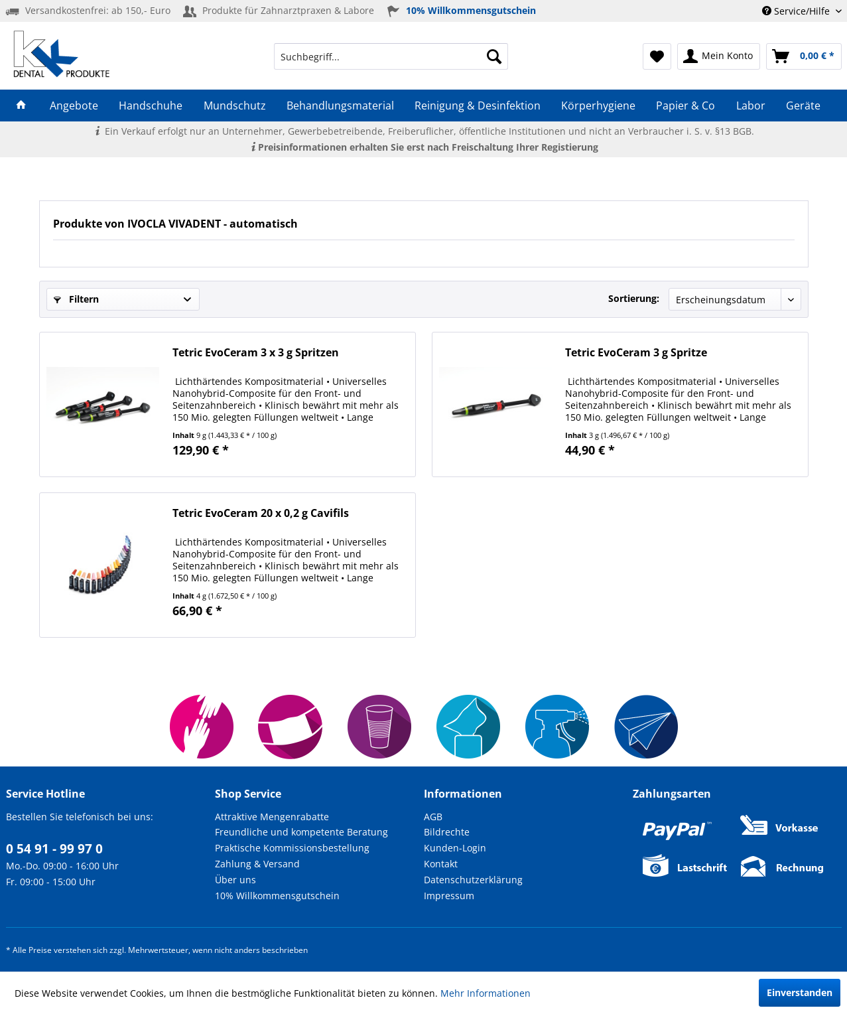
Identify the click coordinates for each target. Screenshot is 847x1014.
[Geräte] (802, 105)
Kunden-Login (455, 847)
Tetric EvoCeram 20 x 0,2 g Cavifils (260, 513)
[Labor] (750, 105)
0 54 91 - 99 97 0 (54, 848)
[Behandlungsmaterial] (340, 105)
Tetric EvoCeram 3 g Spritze (636, 353)
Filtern (76, 299)
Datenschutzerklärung (473, 879)
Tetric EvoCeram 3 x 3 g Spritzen (255, 353)
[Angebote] (74, 105)
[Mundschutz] (234, 105)
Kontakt (441, 863)
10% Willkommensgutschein (277, 895)
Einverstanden (799, 992)
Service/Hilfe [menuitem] (797, 11)
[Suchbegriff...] (391, 56)
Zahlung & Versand (257, 863)
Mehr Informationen (485, 993)
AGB (433, 816)
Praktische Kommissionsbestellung (292, 847)
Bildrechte (447, 832)
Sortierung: (633, 298)
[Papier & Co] (686, 105)
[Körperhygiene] (598, 105)
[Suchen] (494, 56)
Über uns (235, 879)
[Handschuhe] (151, 105)
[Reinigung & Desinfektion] (477, 105)
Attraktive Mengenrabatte (272, 816)
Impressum (449, 895)
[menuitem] (391, 56)
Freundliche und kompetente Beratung (301, 832)
